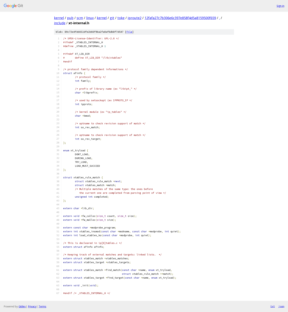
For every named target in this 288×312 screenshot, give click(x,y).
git (112, 18)
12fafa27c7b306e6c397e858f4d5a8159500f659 (180, 18)
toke (121, 18)
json (281, 306)
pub (70, 18)
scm (80, 18)
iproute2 (134, 18)
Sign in (280, 6)
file (129, 31)
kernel (59, 18)
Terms (42, 306)
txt (272, 306)
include (59, 23)
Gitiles (22, 306)
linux (90, 18)
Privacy (32, 306)
